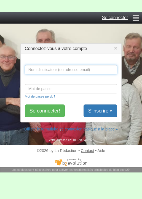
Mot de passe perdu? (40, 96)
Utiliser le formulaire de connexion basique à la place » (71, 129)
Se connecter (115, 17)
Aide (101, 150)
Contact (87, 150)
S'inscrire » (100, 111)
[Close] (115, 48)
